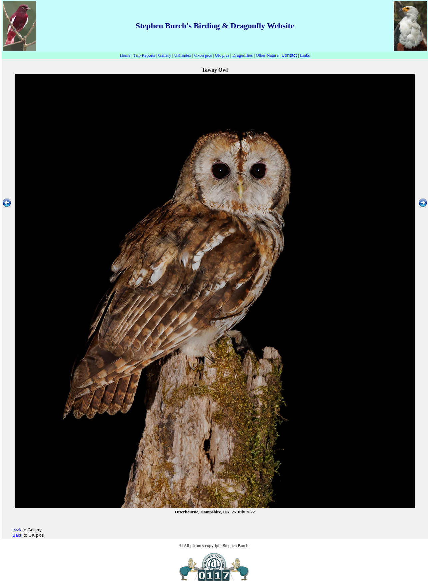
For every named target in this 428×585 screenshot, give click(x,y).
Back (17, 535)
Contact (289, 55)
